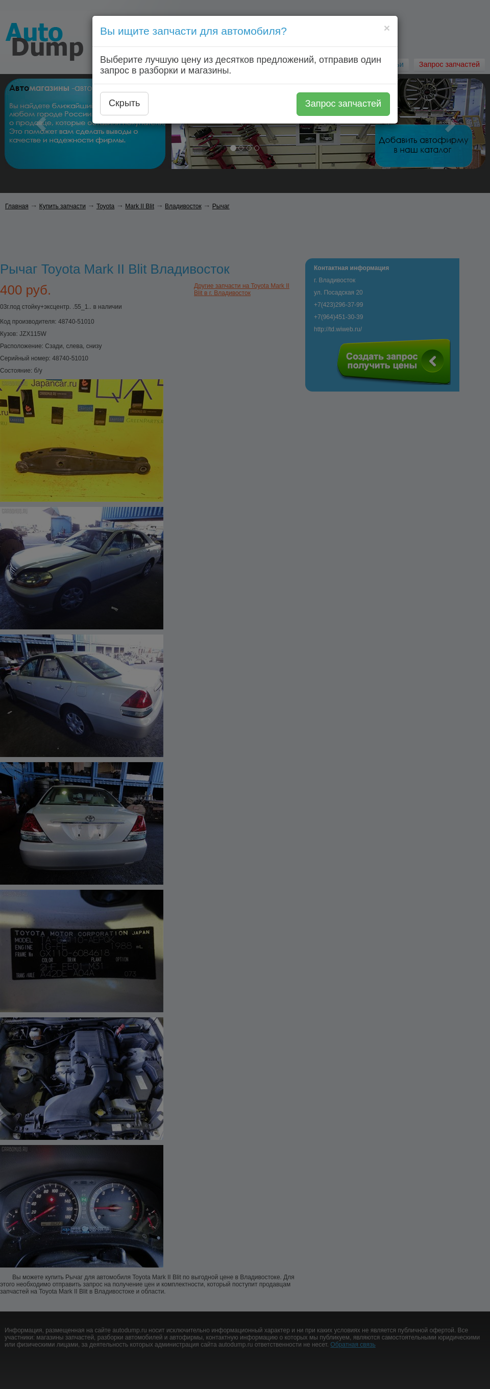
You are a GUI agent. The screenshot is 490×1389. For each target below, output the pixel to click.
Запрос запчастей (343, 104)
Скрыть (124, 103)
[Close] (387, 27)
